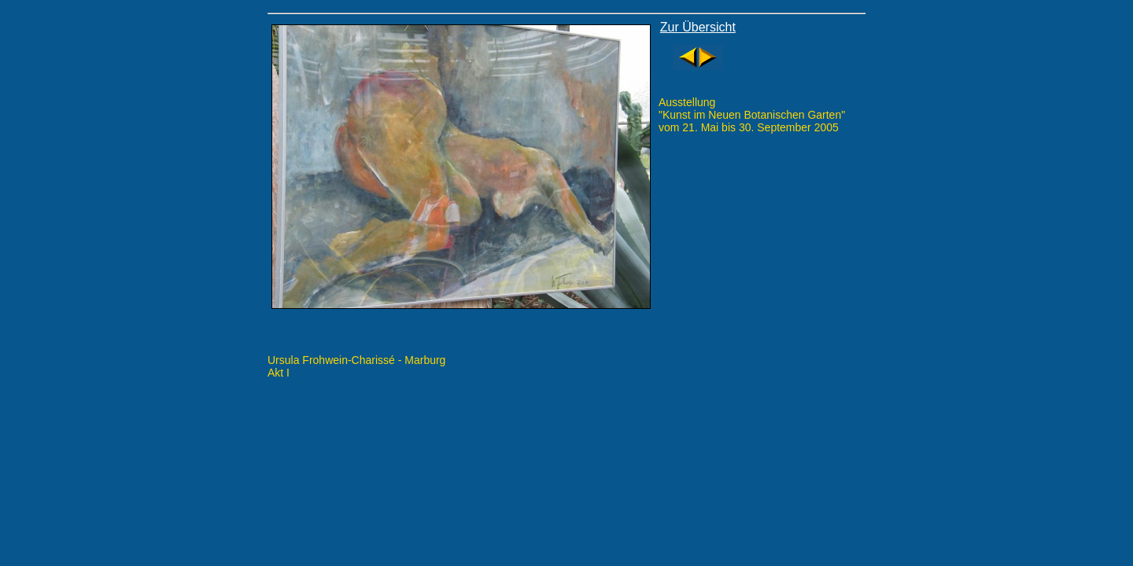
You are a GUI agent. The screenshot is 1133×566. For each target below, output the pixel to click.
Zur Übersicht (698, 27)
